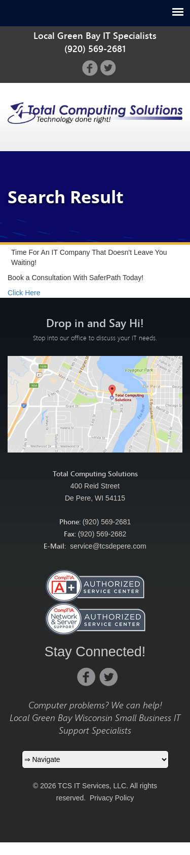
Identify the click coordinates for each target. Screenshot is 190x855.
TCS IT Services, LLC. (92, 786)
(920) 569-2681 (107, 522)
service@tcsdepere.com (108, 546)
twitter (108, 68)
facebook (90, 68)
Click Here (24, 293)
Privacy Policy (112, 798)
